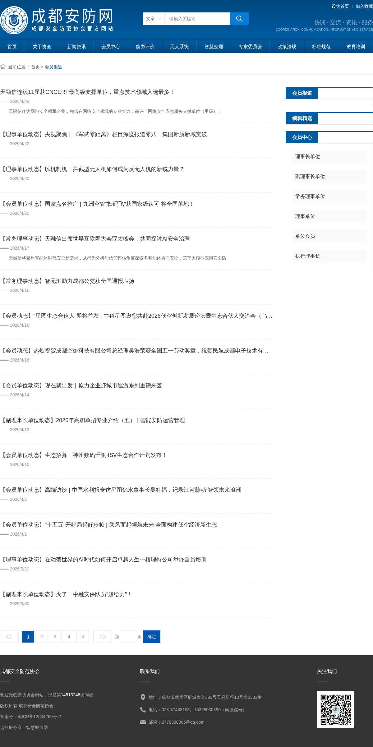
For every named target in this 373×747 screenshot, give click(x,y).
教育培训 (356, 46)
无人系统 (179, 46)
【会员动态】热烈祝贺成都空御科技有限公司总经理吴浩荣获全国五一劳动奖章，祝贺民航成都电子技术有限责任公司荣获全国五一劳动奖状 (137, 351)
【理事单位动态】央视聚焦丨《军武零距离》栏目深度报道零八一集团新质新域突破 (103, 134)
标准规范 (321, 46)
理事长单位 (307, 156)
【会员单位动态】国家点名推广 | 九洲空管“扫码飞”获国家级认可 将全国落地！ (97, 204)
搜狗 (239, 18)
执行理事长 (307, 256)
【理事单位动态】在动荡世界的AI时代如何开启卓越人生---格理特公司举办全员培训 (103, 559)
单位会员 (305, 236)
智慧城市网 (37, 727)
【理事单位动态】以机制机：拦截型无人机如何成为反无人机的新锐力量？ (92, 169)
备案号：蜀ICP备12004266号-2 (30, 716)
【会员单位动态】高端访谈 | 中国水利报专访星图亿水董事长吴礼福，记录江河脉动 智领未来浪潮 (120, 490)
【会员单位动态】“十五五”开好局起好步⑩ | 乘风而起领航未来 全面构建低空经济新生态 (108, 525)
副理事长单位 (310, 176)
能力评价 (145, 46)
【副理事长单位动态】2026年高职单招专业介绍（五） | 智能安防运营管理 (92, 420)
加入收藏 (364, 6)
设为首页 (340, 6)
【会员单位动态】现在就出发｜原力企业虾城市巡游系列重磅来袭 (81, 385)
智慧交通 (214, 46)
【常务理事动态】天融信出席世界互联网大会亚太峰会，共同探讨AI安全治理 (95, 239)
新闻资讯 (76, 46)
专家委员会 (250, 46)
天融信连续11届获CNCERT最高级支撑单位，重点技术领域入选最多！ (87, 92)
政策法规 (287, 46)
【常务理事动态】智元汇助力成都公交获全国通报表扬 (67, 281)
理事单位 (305, 216)
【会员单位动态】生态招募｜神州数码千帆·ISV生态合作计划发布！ (83, 455)
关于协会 (42, 46)
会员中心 (110, 46)
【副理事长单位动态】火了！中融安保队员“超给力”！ (66, 594)
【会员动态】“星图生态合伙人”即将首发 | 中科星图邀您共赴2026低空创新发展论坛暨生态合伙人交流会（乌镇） (137, 316)
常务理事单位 (310, 196)
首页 (12, 46)
